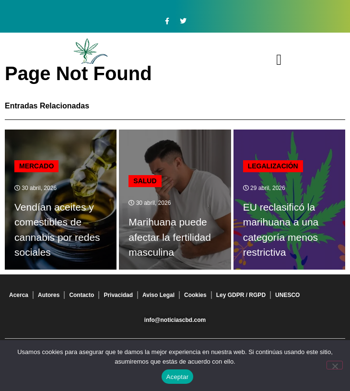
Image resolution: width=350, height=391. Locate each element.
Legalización (273, 166)
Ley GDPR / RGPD (241, 295)
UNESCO (287, 295)
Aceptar (177, 376)
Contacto (81, 295)
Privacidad (118, 295)
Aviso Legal (158, 295)
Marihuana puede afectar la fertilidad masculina (169, 237)
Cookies (195, 295)
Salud (144, 181)
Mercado (36, 166)
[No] (335, 365)
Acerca (18, 295)
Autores (48, 295)
